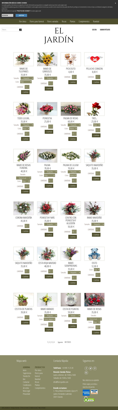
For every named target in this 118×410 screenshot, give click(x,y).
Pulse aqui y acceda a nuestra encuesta (90, 385)
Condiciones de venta (27, 386)
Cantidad (20, 87)
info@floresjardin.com (60, 382)
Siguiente (59, 342)
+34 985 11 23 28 (67, 367)
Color (17, 81)
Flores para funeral (37, 21)
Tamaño (16, 78)
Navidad (96, 21)
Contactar (26, 382)
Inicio (24, 370)
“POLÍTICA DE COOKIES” (23, 11)
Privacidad (26, 393)
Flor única (22, 21)
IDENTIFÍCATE (105, 29)
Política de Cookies (25, 408)
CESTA (94, 29)
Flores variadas (52, 21)
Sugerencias (27, 373)
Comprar (25, 92)
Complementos (84, 21)
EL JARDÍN (59, 35)
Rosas (64, 21)
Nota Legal (26, 390)
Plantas (72, 21)
